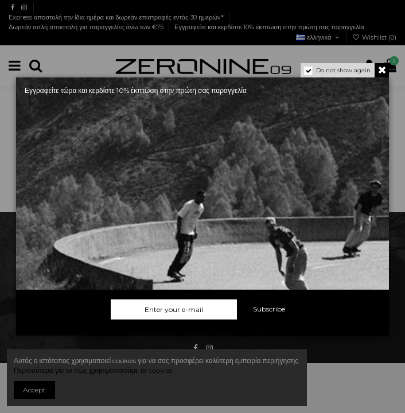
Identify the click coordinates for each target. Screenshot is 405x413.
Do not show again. (344, 70)
